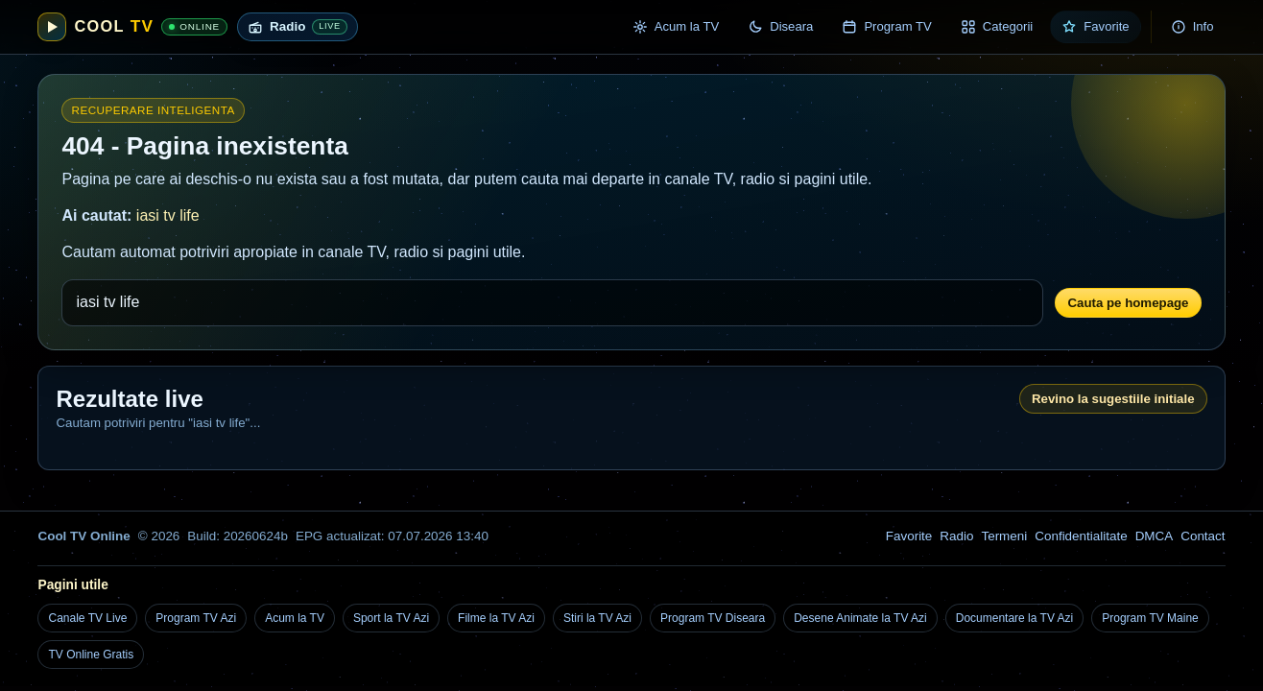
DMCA (1154, 536)
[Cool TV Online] (132, 26)
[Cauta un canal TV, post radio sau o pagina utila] (552, 302)
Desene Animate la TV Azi (860, 618)
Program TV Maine (1150, 618)
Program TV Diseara (712, 618)
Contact (1202, 536)
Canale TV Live (87, 618)
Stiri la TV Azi (597, 618)
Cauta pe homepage (1127, 303)
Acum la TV (294, 618)
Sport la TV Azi (391, 618)
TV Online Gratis (90, 654)
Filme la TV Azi (496, 618)
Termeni (1004, 536)
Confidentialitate (1081, 536)
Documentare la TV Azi (1015, 618)
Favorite (909, 536)
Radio (956, 536)
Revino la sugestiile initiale (1113, 399)
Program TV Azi (195, 618)
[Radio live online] (297, 26)
